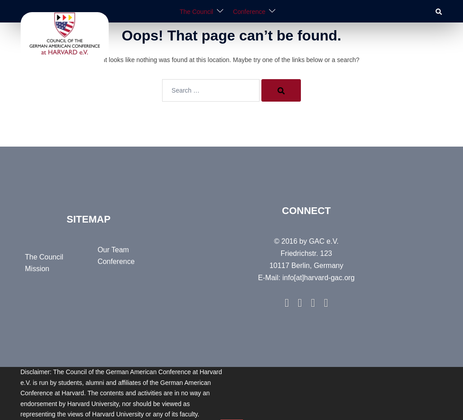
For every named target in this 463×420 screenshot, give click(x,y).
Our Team (113, 250)
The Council (196, 11)
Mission (37, 269)
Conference (249, 11)
